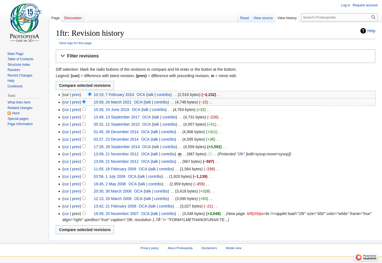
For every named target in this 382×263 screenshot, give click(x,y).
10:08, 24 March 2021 (112, 102)
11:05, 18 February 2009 (115, 169)
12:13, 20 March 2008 (112, 198)
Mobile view (233, 248)
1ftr (241, 154)
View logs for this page (75, 43)
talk (151, 94)
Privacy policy (150, 248)
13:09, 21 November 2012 (116, 154)
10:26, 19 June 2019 (111, 109)
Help (371, 31)
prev (76, 94)
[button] (215, 56)
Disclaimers (209, 248)
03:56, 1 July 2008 (109, 176)
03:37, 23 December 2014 (116, 139)
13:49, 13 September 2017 (117, 117)
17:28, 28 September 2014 (117, 147)
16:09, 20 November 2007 (116, 213)
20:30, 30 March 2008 (112, 191)
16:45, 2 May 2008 (110, 184)
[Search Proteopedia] (339, 17)
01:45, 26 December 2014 (116, 132)
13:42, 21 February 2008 (115, 206)
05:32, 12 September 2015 (117, 124)
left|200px (255, 213)
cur (66, 102)
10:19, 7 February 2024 (114, 94)
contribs (163, 94)
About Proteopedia (180, 248)
